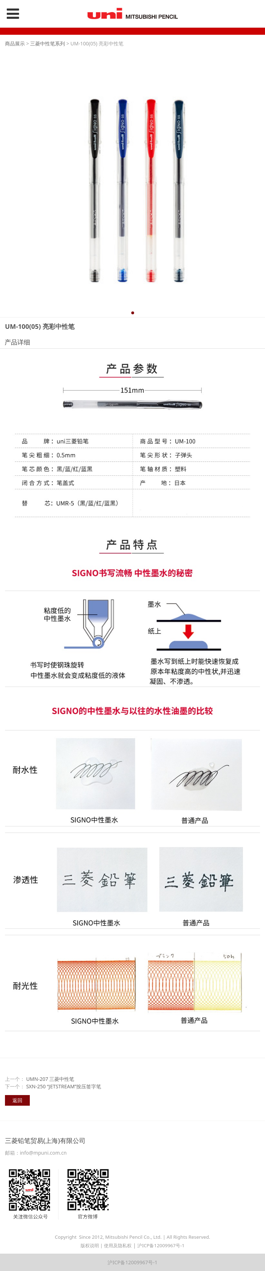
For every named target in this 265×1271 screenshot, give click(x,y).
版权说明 (90, 1245)
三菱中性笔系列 (47, 43)
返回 (17, 1100)
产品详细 (17, 342)
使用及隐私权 (118, 1245)
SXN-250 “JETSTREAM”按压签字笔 (63, 1086)
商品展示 (15, 43)
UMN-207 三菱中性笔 (50, 1079)
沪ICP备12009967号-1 (160, 1245)
